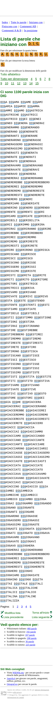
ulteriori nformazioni (42, 690)
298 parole (32, 638)
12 (18, 83)
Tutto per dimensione (14, 78)
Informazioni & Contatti (15, 697)
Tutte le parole (18, 22)
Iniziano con (36, 22)
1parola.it (11, 678)
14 (31, 83)
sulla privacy (17, 692)
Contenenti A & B (11, 30)
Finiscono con (9, 26)
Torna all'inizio (42, 612)
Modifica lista (10, 612)
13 (24, 83)
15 (37, 83)
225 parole (30, 645)
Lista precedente (12, 617)
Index (5, 22)
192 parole (31, 632)
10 (6, 83)
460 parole (32, 628)
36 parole (30, 641)
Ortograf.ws (12, 684)
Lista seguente (42, 617)
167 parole (30, 635)
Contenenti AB (28, 26)
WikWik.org (18, 672)
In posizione (30, 30)
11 (12, 83)
